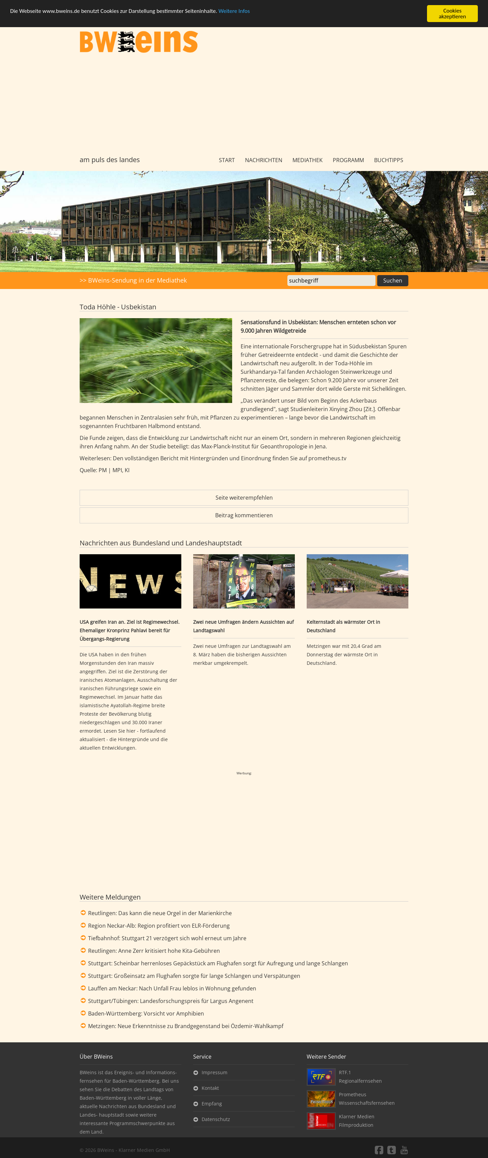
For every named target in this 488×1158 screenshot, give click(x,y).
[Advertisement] (244, 104)
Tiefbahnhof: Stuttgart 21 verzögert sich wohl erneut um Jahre (167, 938)
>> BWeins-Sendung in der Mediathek (133, 280)
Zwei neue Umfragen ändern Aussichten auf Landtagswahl (243, 626)
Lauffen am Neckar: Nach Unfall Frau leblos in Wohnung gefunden (172, 988)
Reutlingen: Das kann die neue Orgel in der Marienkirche (160, 913)
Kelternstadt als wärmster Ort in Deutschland (343, 626)
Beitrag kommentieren (244, 515)
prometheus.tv (328, 458)
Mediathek (307, 160)
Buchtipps (388, 160)
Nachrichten (263, 160)
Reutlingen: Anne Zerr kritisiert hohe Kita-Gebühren (154, 950)
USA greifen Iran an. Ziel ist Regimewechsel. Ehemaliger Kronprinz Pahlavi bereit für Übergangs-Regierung (130, 630)
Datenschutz (216, 1119)
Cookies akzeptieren (452, 13)
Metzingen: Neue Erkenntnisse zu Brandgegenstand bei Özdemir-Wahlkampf (185, 1026)
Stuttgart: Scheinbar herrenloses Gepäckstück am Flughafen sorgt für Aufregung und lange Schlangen (218, 963)
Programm (348, 160)
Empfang (212, 1103)
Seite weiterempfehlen (244, 497)
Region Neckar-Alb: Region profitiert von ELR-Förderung (159, 925)
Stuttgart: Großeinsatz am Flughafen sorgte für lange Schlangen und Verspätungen (194, 976)
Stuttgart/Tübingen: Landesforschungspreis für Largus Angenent (170, 1001)
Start (227, 160)
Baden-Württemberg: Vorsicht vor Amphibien (146, 1013)
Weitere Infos (234, 11)
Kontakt (210, 1088)
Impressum (214, 1072)
